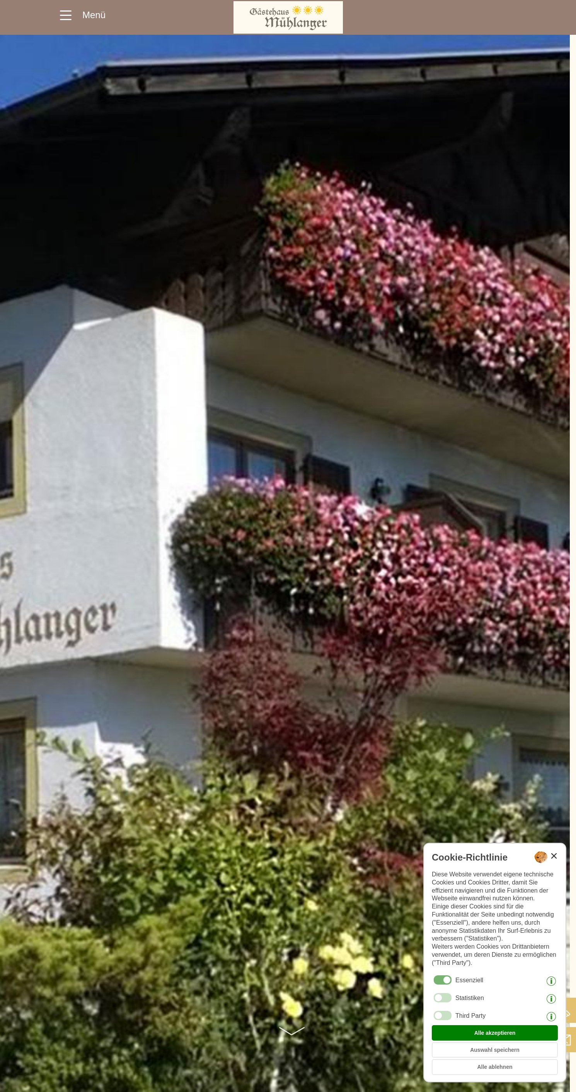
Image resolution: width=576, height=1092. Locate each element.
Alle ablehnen (494, 1067)
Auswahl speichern (495, 1050)
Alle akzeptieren (495, 1033)
